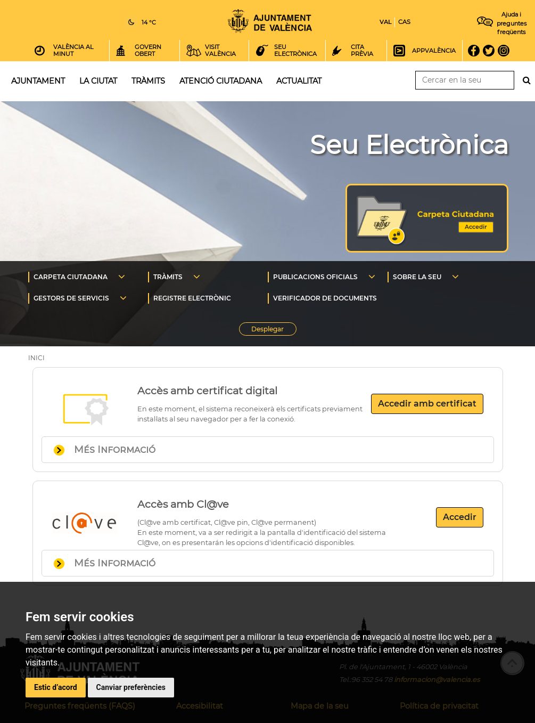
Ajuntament (38, 81)
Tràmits (148, 81)
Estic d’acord (55, 687)
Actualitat (299, 81)
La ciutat (98, 81)
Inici (270, 21)
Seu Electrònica (409, 144)
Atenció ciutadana (220, 81)
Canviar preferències (131, 687)
